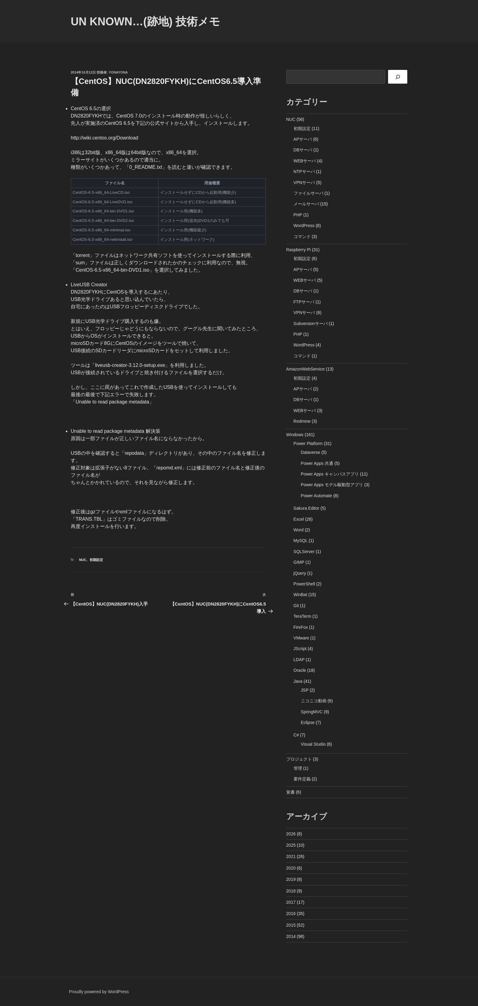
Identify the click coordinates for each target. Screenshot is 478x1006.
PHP (298, 214)
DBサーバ (303, 149)
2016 (291, 913)
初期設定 (96, 560)
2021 (291, 856)
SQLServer (304, 551)
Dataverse (310, 452)
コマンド (302, 236)
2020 (291, 868)
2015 (291, 925)
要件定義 (302, 778)
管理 (298, 768)
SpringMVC (312, 711)
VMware (301, 637)
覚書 (290, 792)
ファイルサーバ (308, 193)
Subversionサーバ (311, 323)
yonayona (118, 72)
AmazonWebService (305, 369)
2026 (291, 833)
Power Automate (316, 495)
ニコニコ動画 (313, 700)
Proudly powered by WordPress (99, 991)
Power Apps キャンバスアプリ (330, 474)
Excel (299, 519)
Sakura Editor (306, 508)
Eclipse (308, 722)
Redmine (302, 421)
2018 (291, 890)
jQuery (300, 573)
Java (298, 681)
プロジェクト (299, 759)
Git (296, 605)
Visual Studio (313, 744)
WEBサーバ (305, 160)
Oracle (300, 670)
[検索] (397, 77)
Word (299, 529)
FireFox (301, 627)
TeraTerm (302, 616)
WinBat (300, 594)
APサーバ (303, 139)
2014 (291, 936)
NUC (83, 560)
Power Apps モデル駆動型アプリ (332, 484)
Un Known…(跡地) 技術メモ (145, 21)
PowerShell (304, 583)
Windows (295, 434)
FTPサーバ (304, 301)
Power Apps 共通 (317, 463)
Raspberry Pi (298, 249)
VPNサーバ (304, 182)
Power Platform (308, 443)
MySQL (301, 540)
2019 (291, 879)
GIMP (299, 562)
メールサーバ (306, 203)
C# (296, 735)
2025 (291, 845)
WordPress (304, 225)
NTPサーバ (304, 171)
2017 (291, 902)
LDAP (299, 659)
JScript (300, 648)
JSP (305, 690)
